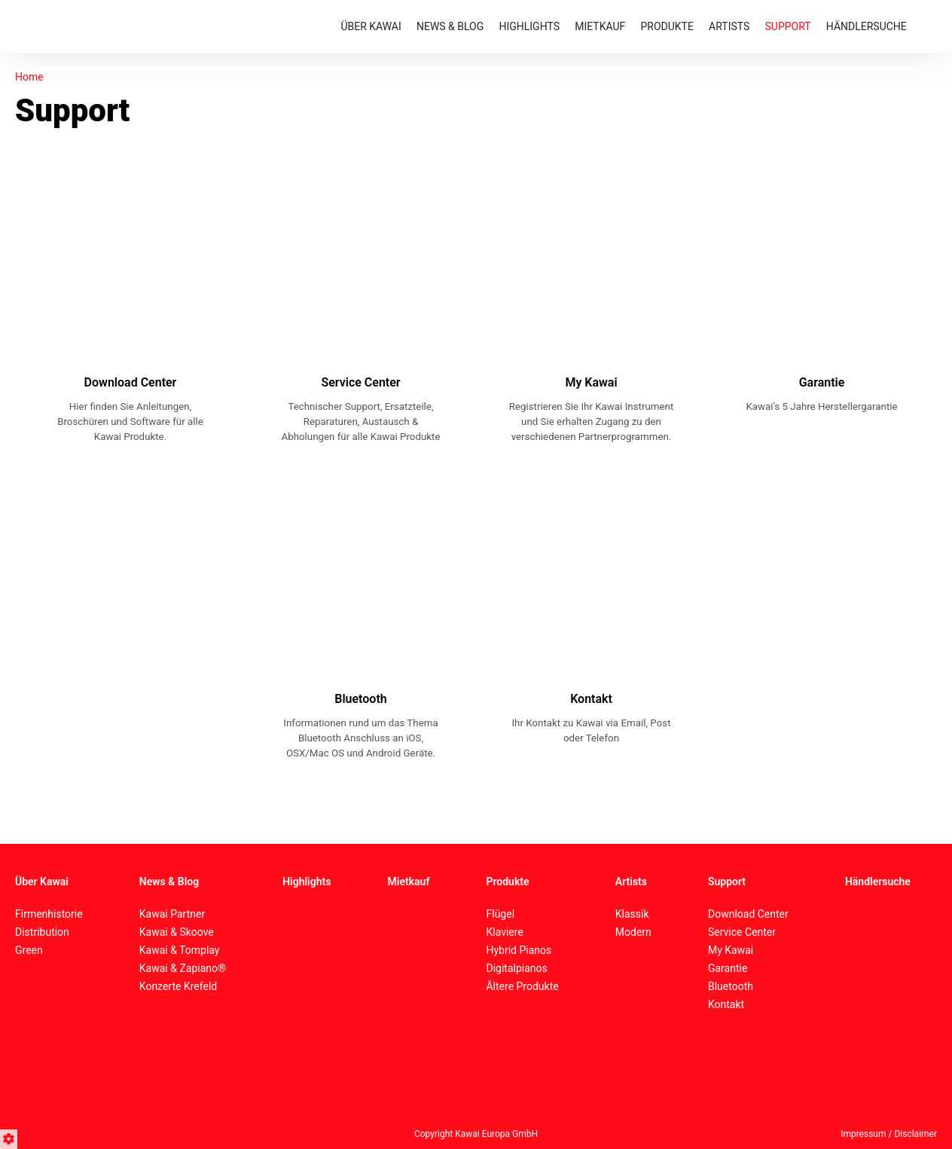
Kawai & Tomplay (179, 950)
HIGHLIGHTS (529, 26)
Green (29, 950)
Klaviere (504, 932)
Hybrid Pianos (518, 950)
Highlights (306, 882)
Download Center (748, 914)
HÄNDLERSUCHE (866, 26)
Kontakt (726, 1004)
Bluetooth (730, 986)
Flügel (500, 914)
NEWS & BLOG (450, 26)
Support (727, 882)
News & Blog (169, 882)
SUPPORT (788, 26)
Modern (633, 932)
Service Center (742, 932)
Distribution (42, 932)
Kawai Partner (172, 914)
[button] (10, 1137)
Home (29, 77)
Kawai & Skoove (176, 932)
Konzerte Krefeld (178, 986)
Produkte (507, 882)
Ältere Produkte (522, 986)
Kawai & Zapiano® (182, 968)
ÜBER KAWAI (370, 26)
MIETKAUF (600, 26)
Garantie (727, 968)
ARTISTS (729, 26)
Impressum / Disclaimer (889, 1133)
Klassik (632, 914)
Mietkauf (409, 882)
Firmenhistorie (49, 914)
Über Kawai (42, 882)
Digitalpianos (516, 968)
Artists (631, 882)
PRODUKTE (666, 26)
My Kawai (730, 950)
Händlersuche (878, 882)
